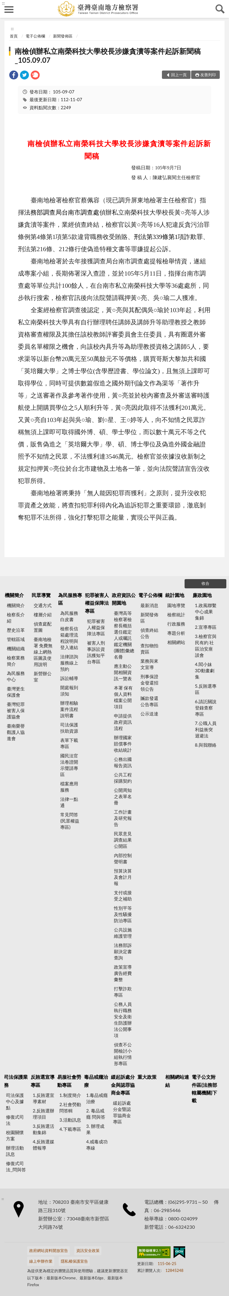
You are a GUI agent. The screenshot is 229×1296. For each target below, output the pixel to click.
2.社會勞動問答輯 (70, 1107)
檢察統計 (176, 614)
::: (3, 3)
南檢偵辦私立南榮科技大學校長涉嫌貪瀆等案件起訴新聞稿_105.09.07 (108, 55)
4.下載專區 (70, 1129)
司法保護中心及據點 (15, 1101)
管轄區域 (16, 639)
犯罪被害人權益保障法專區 (97, 603)
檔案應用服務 (69, 786)
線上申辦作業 (40, 1261)
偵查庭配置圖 (43, 627)
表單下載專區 (69, 743)
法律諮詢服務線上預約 (69, 663)
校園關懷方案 (15, 1135)
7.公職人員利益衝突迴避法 (205, 729)
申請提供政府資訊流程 (123, 722)
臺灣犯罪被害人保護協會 (16, 710)
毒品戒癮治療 (96, 1080)
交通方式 (43, 605)
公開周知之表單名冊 (123, 796)
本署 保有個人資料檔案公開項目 (123, 697)
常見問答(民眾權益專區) (69, 821)
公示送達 (149, 713)
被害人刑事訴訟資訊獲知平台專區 (96, 652)
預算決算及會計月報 (123, 877)
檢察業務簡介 (16, 661)
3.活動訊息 (70, 1120)
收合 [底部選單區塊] (205, 583)
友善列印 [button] (208, 74)
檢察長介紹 (16, 617)
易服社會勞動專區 (69, 1080)
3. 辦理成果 (95, 1129)
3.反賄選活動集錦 (43, 1129)
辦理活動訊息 (15, 1151)
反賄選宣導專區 (43, 1080)
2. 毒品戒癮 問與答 (95, 1114)
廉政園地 (202, 595)
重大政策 (147, 1077)
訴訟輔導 (69, 678)
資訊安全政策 (88, 1250)
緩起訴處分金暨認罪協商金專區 (122, 1112)
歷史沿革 (16, 630)
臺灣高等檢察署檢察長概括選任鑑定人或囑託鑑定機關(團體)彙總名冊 (124, 634)
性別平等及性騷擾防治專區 (123, 914)
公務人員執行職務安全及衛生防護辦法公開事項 (123, 1019)
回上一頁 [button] (179, 74)
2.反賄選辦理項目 (43, 1114)
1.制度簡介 (70, 1095)
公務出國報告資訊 (123, 762)
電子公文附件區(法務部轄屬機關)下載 (204, 1088)
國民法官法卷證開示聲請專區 (69, 765)
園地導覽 (176, 605)
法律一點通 (69, 802)
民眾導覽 (41, 595)
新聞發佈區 (62, 36)
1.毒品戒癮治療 (97, 1098)
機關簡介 (14, 595)
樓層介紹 (43, 614)
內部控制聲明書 (123, 858)
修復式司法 (15, 1120)
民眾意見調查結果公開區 (123, 840)
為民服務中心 (16, 676)
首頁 (14, 36)
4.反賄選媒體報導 (43, 1144)
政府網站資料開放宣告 (48, 1250)
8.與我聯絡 (205, 745)
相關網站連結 (177, 1080)
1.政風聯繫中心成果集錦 (205, 611)
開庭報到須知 (69, 690)
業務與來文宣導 (149, 664)
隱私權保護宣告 (74, 1261)
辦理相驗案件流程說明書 (69, 709)
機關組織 (16, 648)
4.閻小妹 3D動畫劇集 (204, 670)
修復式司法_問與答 (16, 1166)
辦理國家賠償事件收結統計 (123, 744)
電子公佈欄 (35, 36)
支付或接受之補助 (123, 895)
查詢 (220, 9)
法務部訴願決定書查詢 (123, 951)
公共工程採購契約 (123, 778)
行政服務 (176, 623)
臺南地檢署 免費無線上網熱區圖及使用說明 (43, 652)
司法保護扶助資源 (69, 728)
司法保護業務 (16, 1080)
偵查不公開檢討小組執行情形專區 (123, 1054)
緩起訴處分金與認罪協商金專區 (123, 1084)
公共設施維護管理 (123, 933)
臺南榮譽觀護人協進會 (16, 732)
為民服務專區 (70, 599)
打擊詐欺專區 (123, 992)
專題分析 (176, 633)
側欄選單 (8, 9)
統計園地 (174, 595)
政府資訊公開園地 (124, 599)
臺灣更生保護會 (16, 692)
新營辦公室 (43, 676)
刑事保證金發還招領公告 (149, 683)
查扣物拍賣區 (149, 648)
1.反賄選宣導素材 (43, 1098)
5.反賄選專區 (205, 689)
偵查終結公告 (149, 633)
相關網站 (176, 642)
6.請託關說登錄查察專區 (205, 708)
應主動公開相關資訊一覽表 (123, 672)
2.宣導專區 (205, 627)
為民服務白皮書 (69, 616)
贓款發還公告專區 (149, 701)
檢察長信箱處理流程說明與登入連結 (69, 638)
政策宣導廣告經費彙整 (123, 973)
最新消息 (149, 605)
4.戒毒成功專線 (97, 1144)
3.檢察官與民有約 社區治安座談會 (205, 646)
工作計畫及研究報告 (123, 818)
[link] (13, 76)
